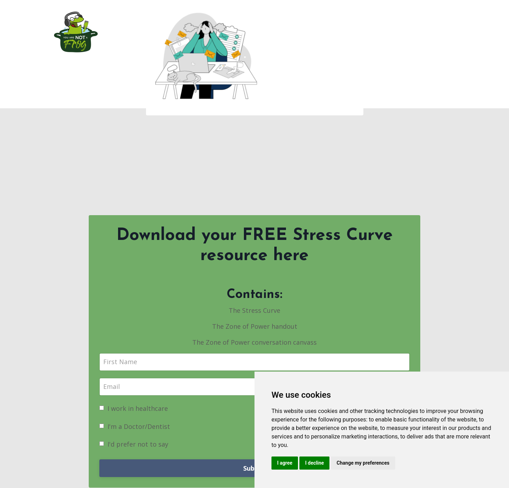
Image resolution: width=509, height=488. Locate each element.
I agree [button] (284, 463)
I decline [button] (314, 463)
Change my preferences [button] (363, 463)
